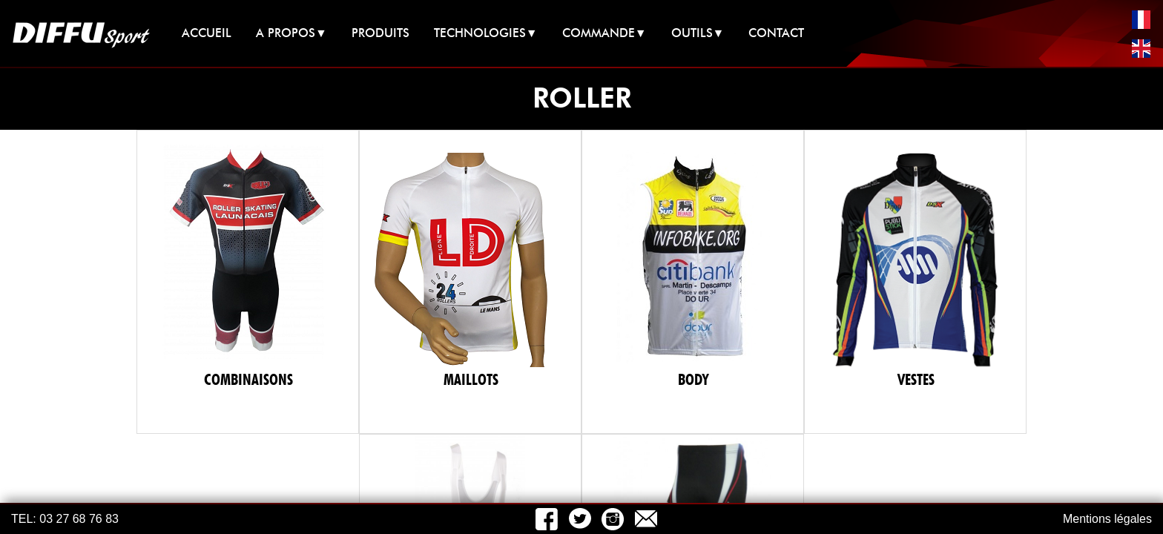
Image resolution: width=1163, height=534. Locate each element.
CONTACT (776, 33)
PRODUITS (380, 33)
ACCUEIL (206, 33)
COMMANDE (604, 33)
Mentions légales (1107, 518)
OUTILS (698, 33)
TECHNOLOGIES (486, 33)
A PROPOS (291, 33)
